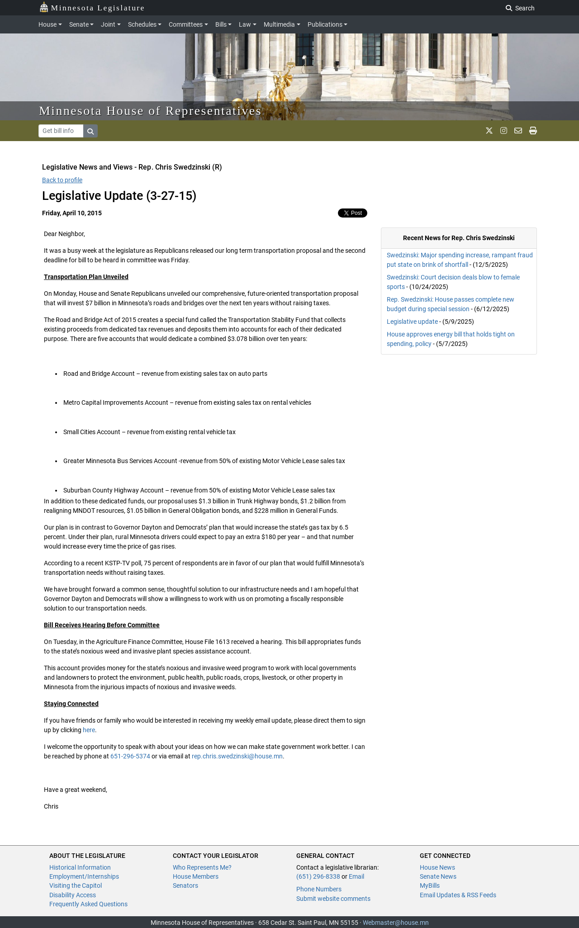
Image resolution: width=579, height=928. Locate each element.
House (47, 24)
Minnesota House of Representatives (150, 111)
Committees (186, 24)
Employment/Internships (84, 876)
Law (245, 24)
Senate (79, 24)
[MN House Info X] (489, 130)
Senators (185, 885)
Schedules (142, 24)
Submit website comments (333, 898)
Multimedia (279, 24)
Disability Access (72, 895)
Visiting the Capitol (75, 885)
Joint (108, 24)
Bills (221, 24)
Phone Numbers (319, 889)
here (89, 730)
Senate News (438, 876)
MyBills (430, 885)
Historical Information (80, 867)
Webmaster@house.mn (396, 922)
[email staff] (518, 130)
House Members (195, 876)
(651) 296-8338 (318, 876)
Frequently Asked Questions (88, 904)
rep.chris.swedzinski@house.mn (237, 756)
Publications (325, 24)
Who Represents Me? (202, 867)
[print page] (533, 130)
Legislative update (412, 321)
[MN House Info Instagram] (504, 130)
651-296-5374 (130, 756)
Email (356, 876)
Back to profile (62, 180)
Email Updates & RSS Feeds (458, 895)
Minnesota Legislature (92, 7)
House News (437, 867)
